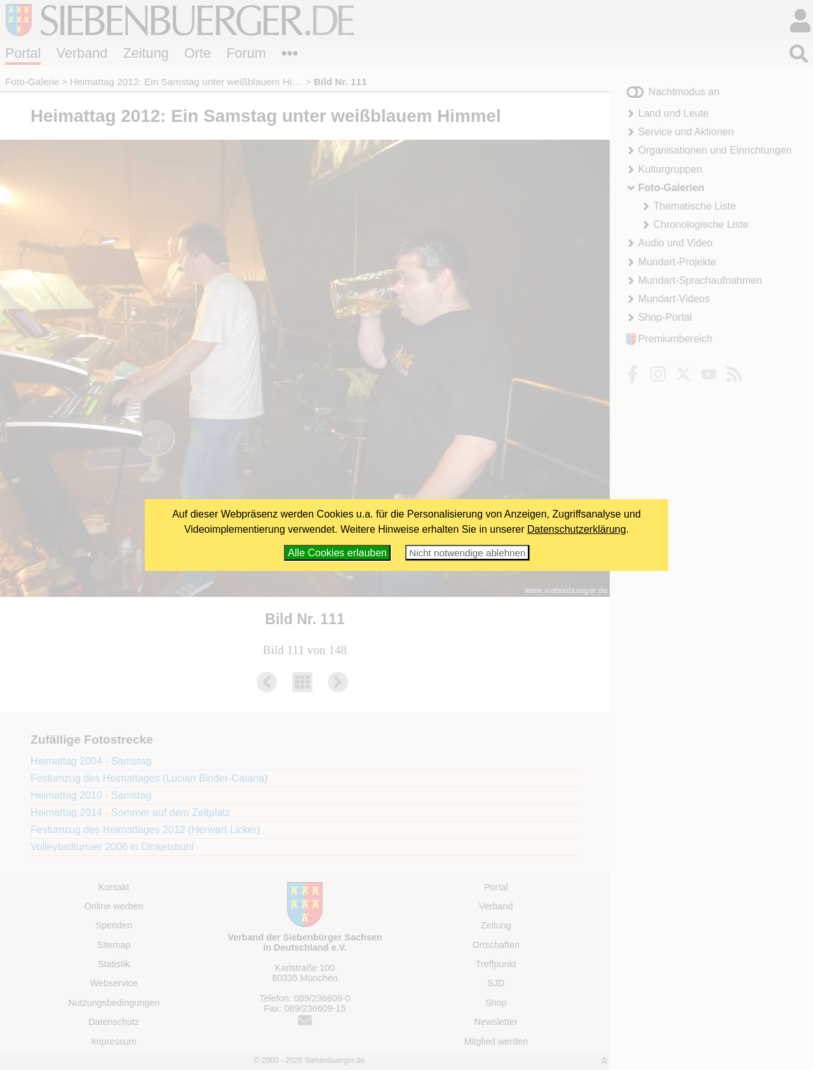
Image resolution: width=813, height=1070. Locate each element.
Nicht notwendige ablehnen (467, 552)
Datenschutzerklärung (576, 529)
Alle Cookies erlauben (337, 552)
